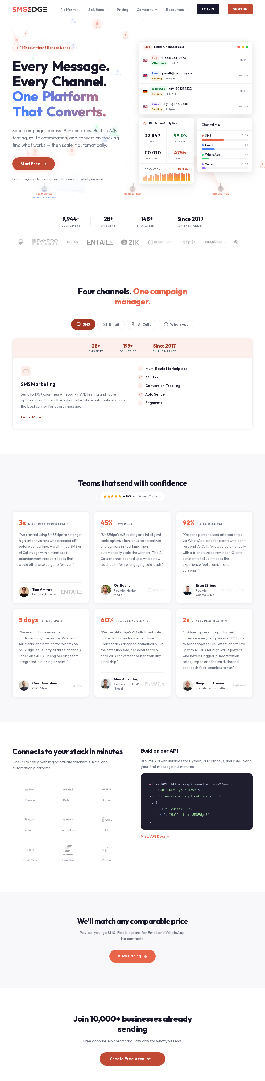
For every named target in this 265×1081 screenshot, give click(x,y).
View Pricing (132, 956)
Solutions (98, 9)
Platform (70, 9)
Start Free (34, 163)
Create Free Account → (132, 1060)
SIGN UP (240, 9)
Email (111, 324)
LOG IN (208, 9)
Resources (177, 9)
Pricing (122, 9)
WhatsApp (176, 324)
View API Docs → (155, 838)
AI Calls (141, 324)
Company (147, 9)
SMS (83, 324)
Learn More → (33, 417)
